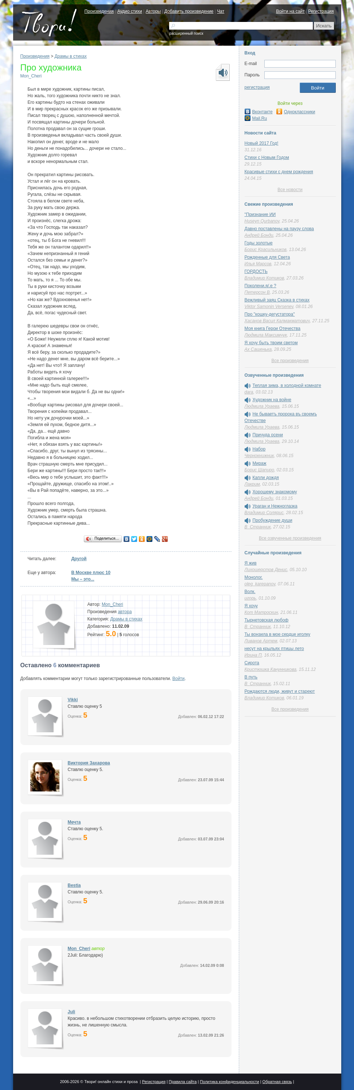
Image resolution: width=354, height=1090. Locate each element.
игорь (250, 598)
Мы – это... (82, 579)
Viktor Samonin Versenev (269, 306)
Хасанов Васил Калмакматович (277, 320)
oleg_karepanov (260, 583)
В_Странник (258, 526)
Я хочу (251, 605)
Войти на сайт (290, 11)
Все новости (289, 189)
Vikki (73, 699)
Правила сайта (183, 1081)
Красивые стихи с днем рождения (279, 171)
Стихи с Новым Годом (267, 157)
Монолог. (254, 577)
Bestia (74, 885)
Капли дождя (266, 477)
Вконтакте (259, 111)
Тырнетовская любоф (267, 620)
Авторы (153, 11)
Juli (71, 1011)
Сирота (252, 662)
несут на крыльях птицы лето (274, 648)
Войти (178, 678)
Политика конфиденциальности (229, 1081)
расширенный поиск (186, 33)
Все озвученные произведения (290, 538)
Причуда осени (268, 434)
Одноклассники (295, 111)
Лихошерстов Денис (266, 569)
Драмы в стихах (71, 56)
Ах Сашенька (258, 349)
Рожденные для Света (267, 257)
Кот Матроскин (261, 612)
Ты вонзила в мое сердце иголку (278, 634)
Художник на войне (272, 399)
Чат (220, 11)
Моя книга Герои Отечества (272, 328)
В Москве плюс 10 (90, 572)
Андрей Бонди (259, 235)
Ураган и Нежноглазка (275, 506)
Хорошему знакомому (275, 491)
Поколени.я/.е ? (260, 285)
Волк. (250, 591)
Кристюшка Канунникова (270, 669)
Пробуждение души (272, 520)
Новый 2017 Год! (262, 143)
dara (249, 392)
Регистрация (321, 11)
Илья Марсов (258, 263)
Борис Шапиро (259, 469)
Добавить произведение (189, 11)
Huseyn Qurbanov (262, 221)
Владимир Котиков (264, 278)
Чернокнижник (259, 455)
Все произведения (289, 360)
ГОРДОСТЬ (256, 271)
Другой (79, 558)
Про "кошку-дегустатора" (270, 314)
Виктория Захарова (89, 763)
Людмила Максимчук (266, 335)
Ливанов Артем (261, 640)
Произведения (99, 11)
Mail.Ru (256, 118)
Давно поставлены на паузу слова (279, 228)
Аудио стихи (129, 11)
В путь (251, 677)
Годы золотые (259, 243)
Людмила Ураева (262, 406)
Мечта (74, 822)
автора (125, 611)
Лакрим (252, 484)
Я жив (251, 563)
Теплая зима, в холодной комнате (287, 385)
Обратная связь (277, 1081)
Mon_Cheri (31, 76)
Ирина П (253, 655)
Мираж (260, 463)
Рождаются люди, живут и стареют (280, 691)
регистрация (257, 87)
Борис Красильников (266, 249)
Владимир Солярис (264, 512)
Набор (259, 449)
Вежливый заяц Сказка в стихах (277, 300)
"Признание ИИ (260, 214)
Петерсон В (257, 292)
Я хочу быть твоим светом (271, 342)
